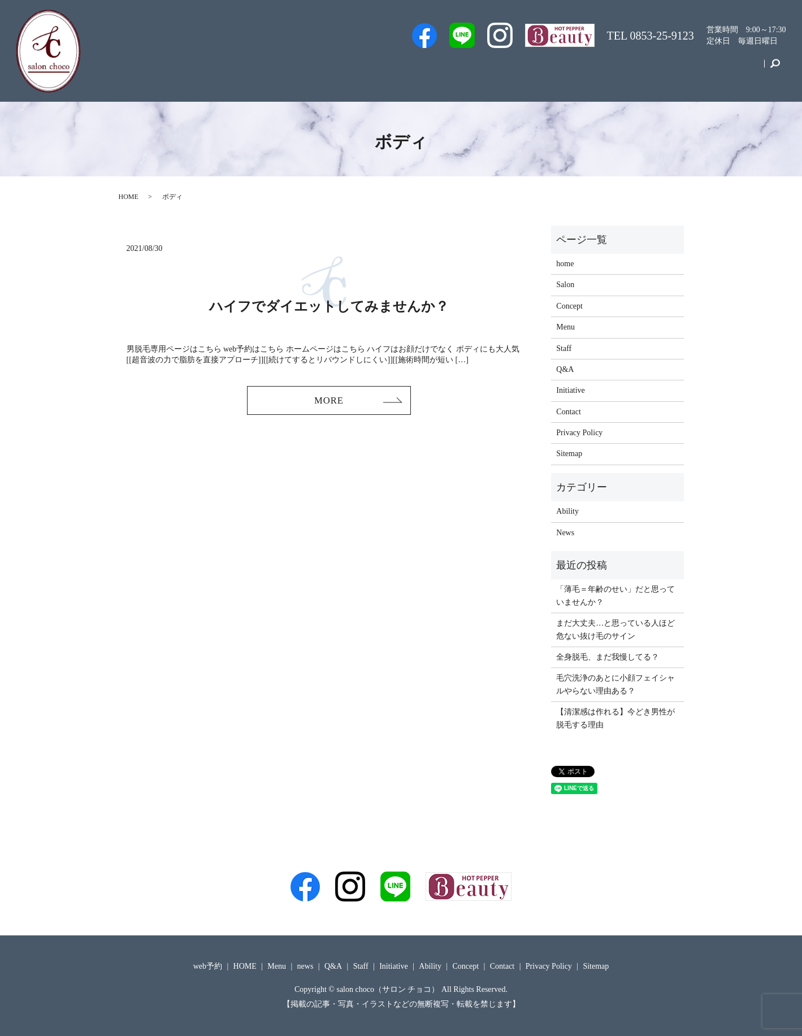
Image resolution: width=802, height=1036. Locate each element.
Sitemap (569, 453)
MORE (329, 401)
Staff (478, 70)
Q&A (557, 70)
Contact (740, 70)
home (565, 263)
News (565, 532)
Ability (567, 511)
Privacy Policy (579, 432)
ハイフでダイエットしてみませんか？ (329, 306)
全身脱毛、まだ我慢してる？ (607, 657)
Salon (517, 70)
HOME (128, 197)
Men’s (388, 70)
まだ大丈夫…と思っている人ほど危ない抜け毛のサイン (615, 629)
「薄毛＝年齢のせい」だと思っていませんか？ (615, 595)
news (305, 966)
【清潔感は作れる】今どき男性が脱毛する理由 (615, 718)
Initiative (643, 70)
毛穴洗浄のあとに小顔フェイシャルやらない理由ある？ (615, 684)
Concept (692, 70)
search (775, 70)
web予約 (434, 70)
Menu (597, 70)
